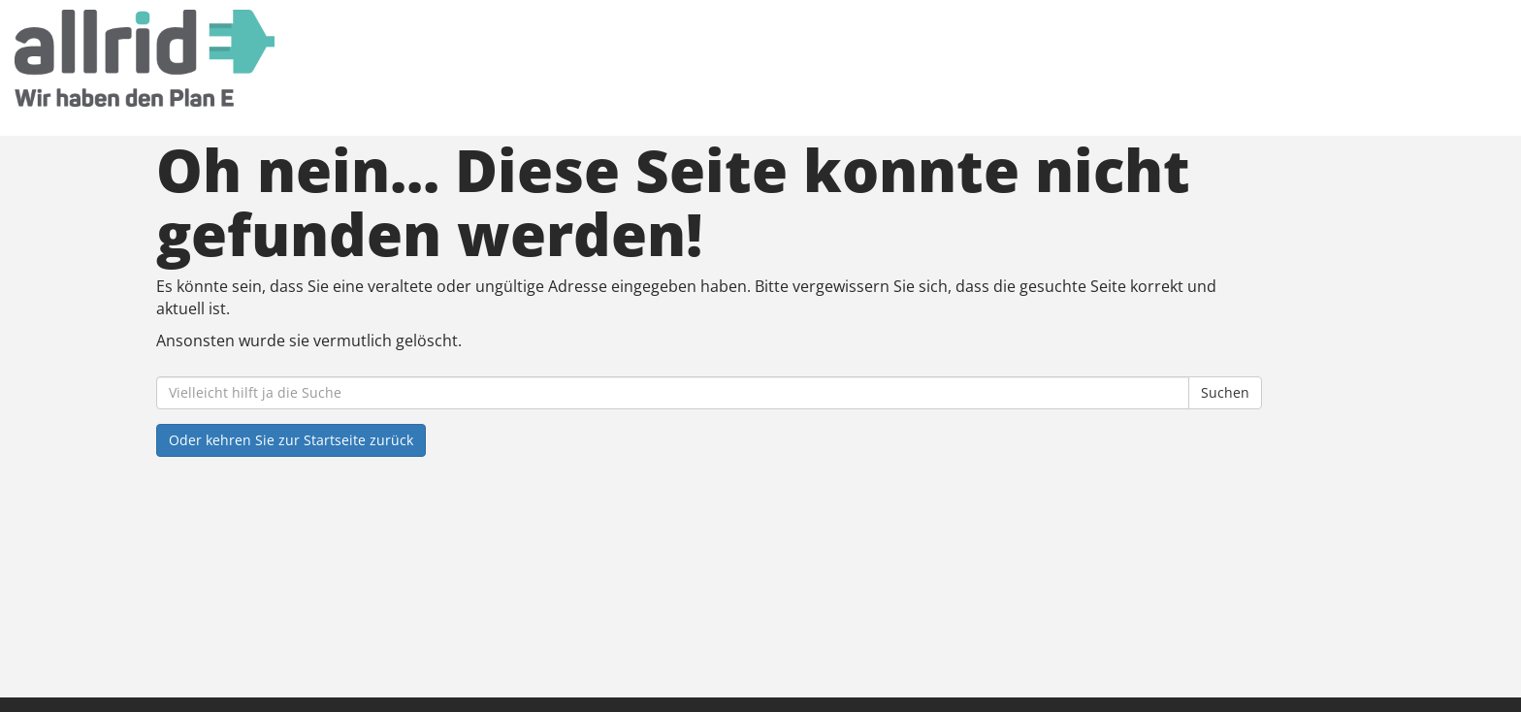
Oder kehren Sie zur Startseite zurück (291, 440)
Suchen (1225, 392)
